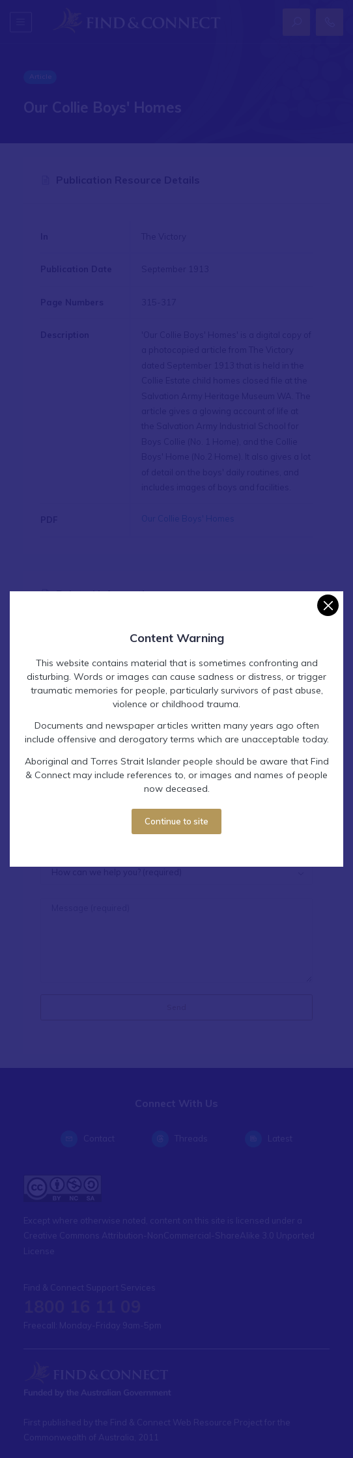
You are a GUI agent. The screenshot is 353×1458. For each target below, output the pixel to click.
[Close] (328, 605)
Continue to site (176, 821)
